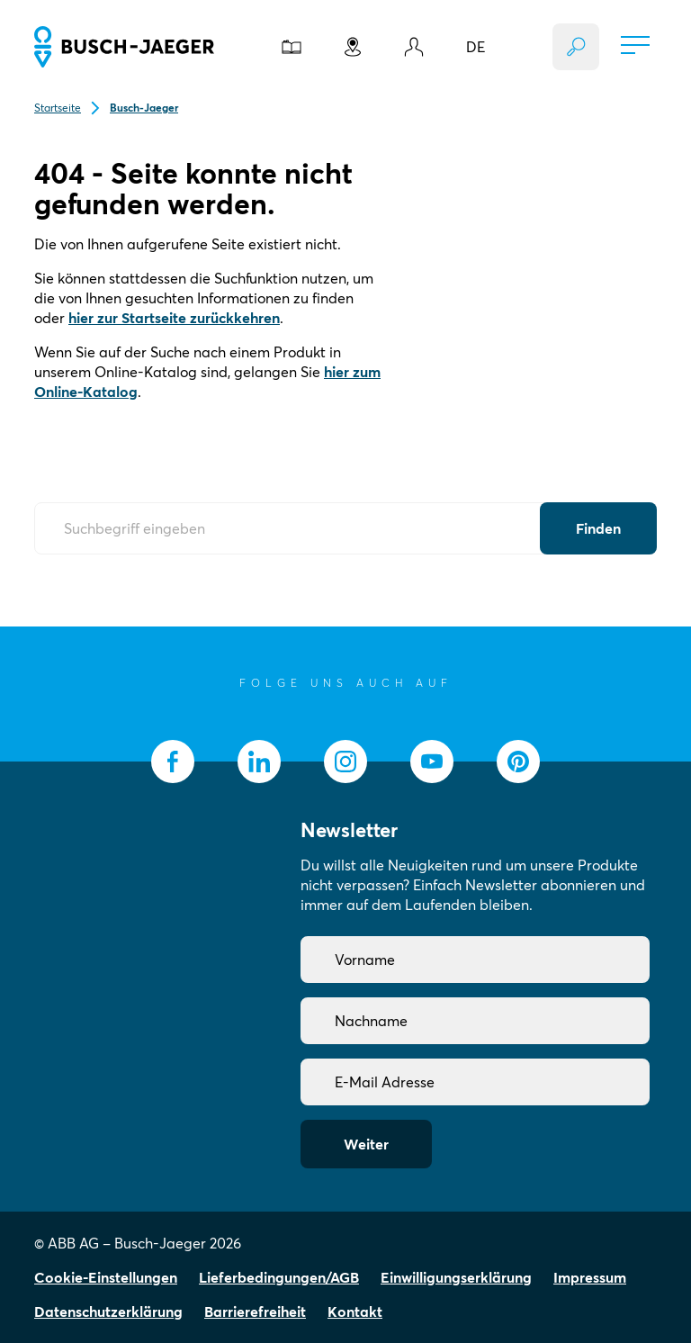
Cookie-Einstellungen (105, 1277)
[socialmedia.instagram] (345, 761)
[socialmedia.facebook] (172, 761)
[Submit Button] (598, 528)
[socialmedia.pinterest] (518, 761)
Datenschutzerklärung (108, 1311)
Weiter (366, 1144)
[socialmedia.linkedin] (259, 761)
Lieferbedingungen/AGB (279, 1277)
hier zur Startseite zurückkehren (174, 318)
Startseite (57, 107)
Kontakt (355, 1311)
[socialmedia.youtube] (431, 761)
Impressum (589, 1277)
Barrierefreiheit (255, 1311)
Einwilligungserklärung (456, 1277)
